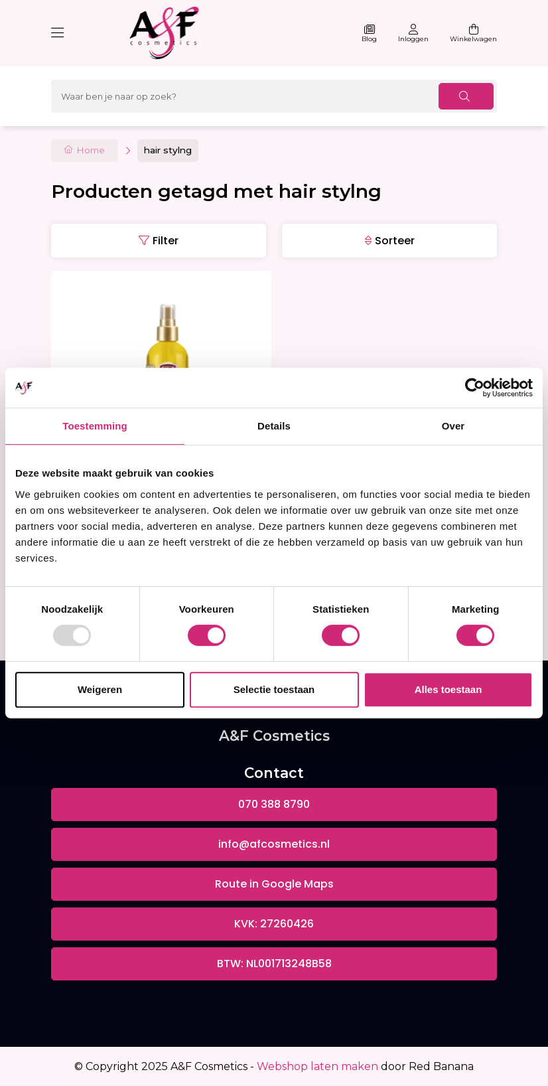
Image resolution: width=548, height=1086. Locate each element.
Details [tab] (274, 425)
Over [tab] (453, 425)
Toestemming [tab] (94, 425)
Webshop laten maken (317, 1066)
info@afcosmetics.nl (274, 844)
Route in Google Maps (274, 884)
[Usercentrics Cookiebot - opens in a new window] (475, 388)
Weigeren (100, 689)
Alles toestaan (448, 689)
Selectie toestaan (274, 689)
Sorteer (395, 240)
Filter (165, 240)
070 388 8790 (274, 804)
